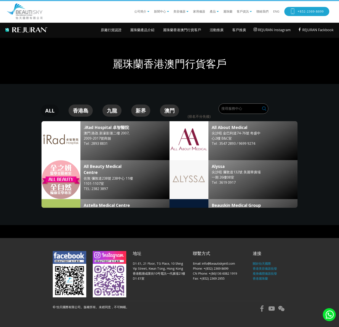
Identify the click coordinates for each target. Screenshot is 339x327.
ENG (276, 11)
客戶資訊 (243, 11)
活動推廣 (217, 29)
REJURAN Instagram (272, 29)
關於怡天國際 (262, 263)
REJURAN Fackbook (316, 29)
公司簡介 (140, 11)
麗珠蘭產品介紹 (142, 29)
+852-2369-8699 (307, 11)
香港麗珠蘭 (260, 278)
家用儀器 (199, 11)
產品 (213, 11)
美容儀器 (179, 11)
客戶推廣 (239, 29)
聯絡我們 (262, 11)
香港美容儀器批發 (265, 268)
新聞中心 (160, 11)
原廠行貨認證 (111, 29)
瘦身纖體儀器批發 (265, 273)
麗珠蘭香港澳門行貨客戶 (182, 29)
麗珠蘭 (227, 11)
